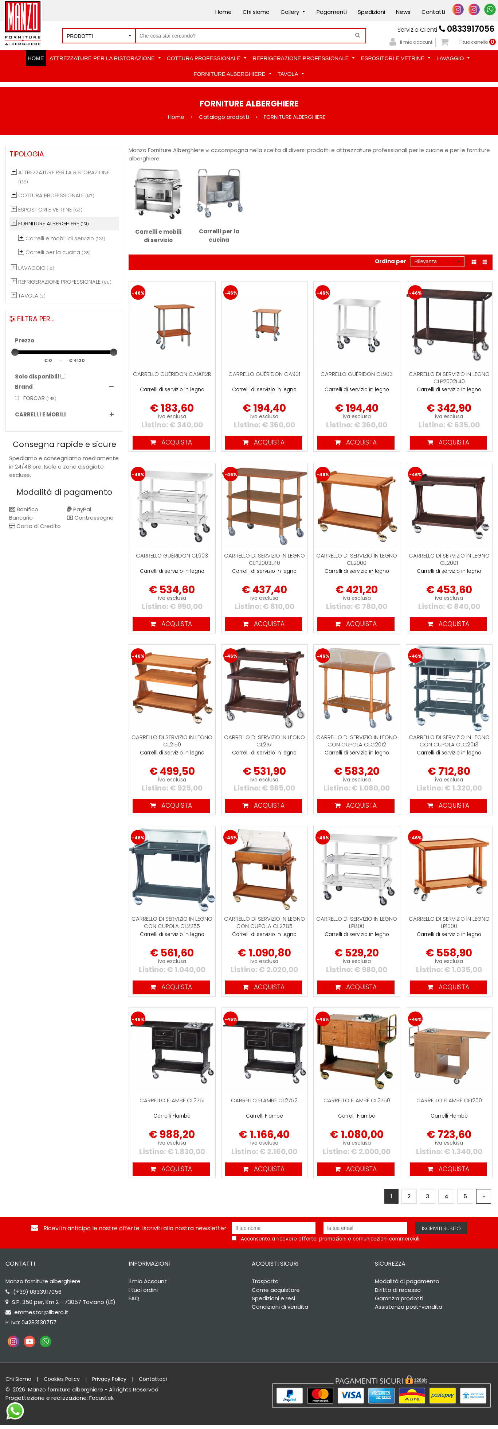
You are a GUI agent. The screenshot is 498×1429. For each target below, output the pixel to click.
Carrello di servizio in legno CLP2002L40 (449, 377)
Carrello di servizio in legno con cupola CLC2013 (449, 742)
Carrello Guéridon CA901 (264, 374)
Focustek (101, 1402)
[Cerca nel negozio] (250, 36)
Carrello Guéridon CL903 (357, 374)
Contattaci (153, 1383)
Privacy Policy (109, 1383)
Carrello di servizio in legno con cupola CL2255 (172, 924)
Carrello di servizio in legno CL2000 (356, 559)
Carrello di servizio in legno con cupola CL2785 (264, 924)
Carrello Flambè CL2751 (172, 1103)
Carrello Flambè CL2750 (356, 1103)
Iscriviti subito (441, 1232)
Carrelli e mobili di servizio (158, 206)
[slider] (15, 352)
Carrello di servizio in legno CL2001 (449, 559)
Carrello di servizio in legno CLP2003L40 (264, 559)
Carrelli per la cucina (219, 206)
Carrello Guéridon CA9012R (172, 374)
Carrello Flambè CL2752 (264, 1103)
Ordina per (390, 261)
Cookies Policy (62, 1383)
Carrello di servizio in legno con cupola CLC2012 (356, 742)
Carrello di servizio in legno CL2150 (172, 742)
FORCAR (30, 398)
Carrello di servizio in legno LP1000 (449, 924)
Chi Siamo (18, 1383)
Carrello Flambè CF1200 (449, 1103)
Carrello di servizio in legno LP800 (356, 924)
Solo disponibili (37, 376)
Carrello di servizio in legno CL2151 (264, 742)
